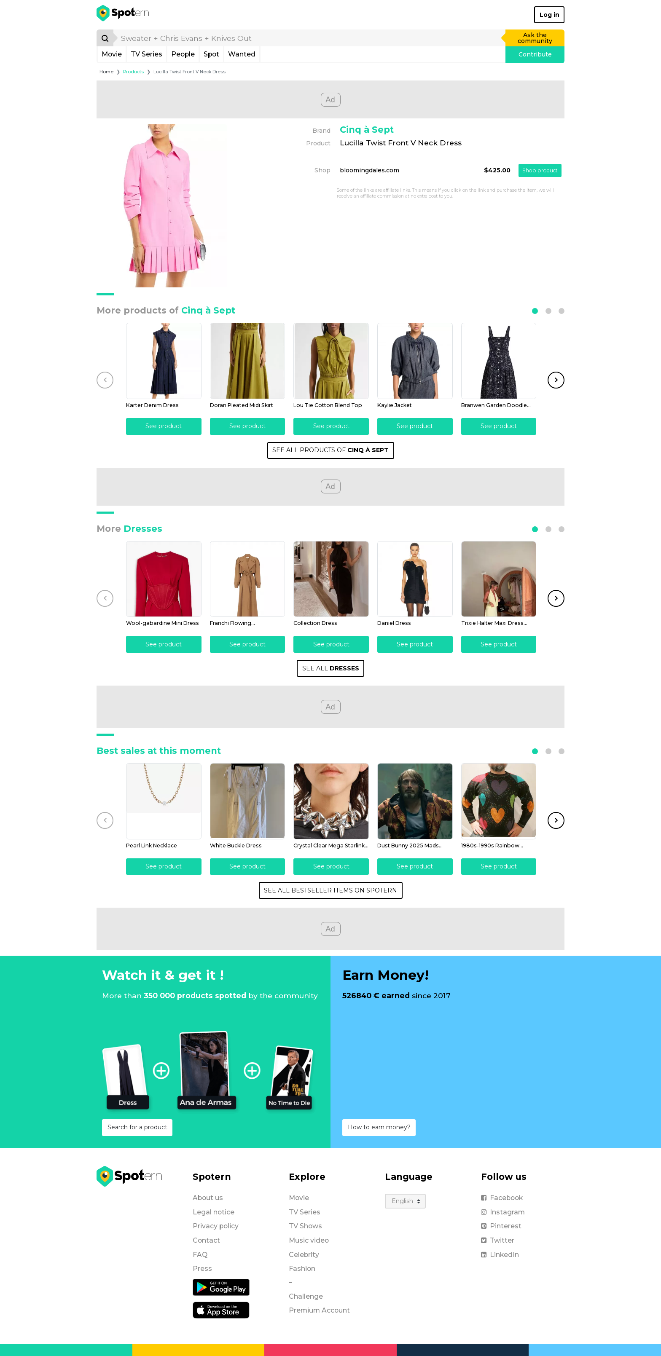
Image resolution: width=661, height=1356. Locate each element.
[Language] (405, 1200)
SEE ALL (330, 667)
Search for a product (137, 1126)
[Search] (105, 37)
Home (106, 72)
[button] (535, 311)
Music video (309, 1239)
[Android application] (221, 1286)
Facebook (502, 1197)
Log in (549, 15)
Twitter (497, 1239)
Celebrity (304, 1254)
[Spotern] (123, 15)
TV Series (146, 54)
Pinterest (501, 1225)
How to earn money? (379, 1126)
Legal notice (213, 1211)
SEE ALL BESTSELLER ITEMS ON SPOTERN (330, 889)
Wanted (241, 54)
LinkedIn (500, 1254)
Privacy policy (216, 1225)
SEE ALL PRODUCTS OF (330, 449)
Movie (112, 54)
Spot (211, 54)
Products (133, 72)
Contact (206, 1239)
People (183, 54)
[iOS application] (221, 1309)
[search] (309, 37)
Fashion (302, 1268)
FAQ (200, 1254)
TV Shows (305, 1225)
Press (202, 1268)
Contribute (535, 54)
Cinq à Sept (367, 129)
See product (163, 425)
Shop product (540, 170)
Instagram (503, 1211)
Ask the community (535, 38)
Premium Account (319, 1309)
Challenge (306, 1296)
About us (208, 1197)
